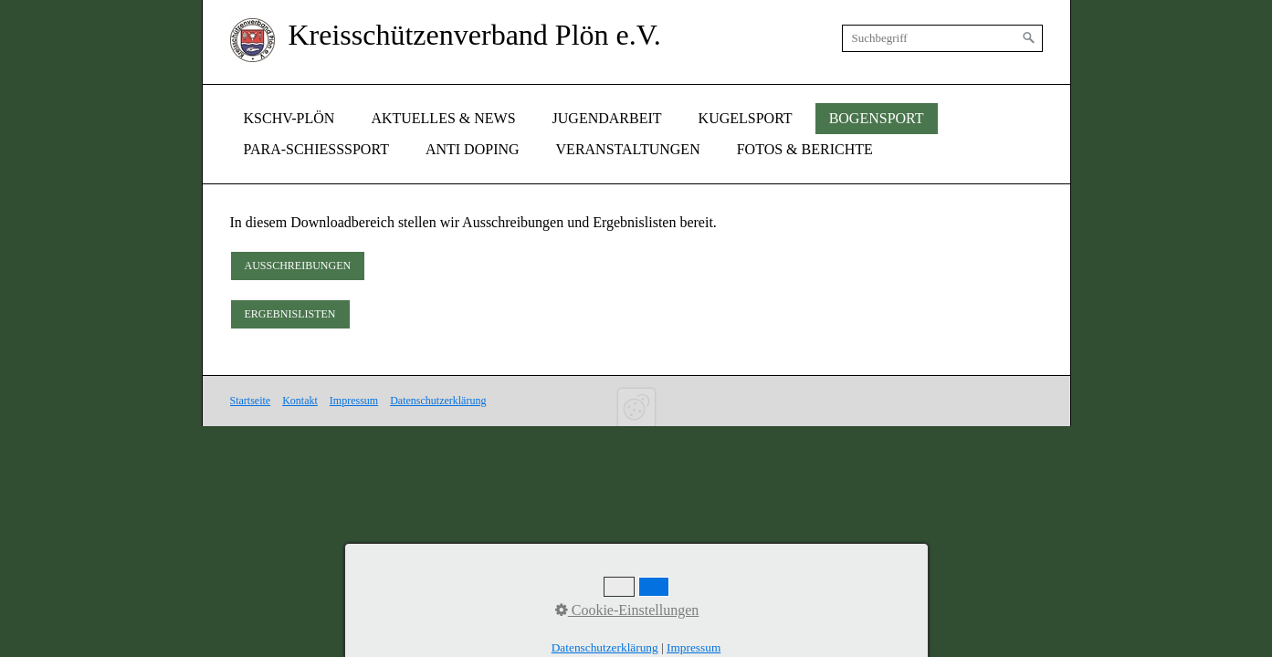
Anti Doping (473, 149)
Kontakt (300, 400)
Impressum (354, 400)
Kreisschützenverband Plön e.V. (475, 34)
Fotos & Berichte (805, 149)
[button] (298, 266)
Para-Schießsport (316, 149)
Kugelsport (746, 118)
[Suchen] (1029, 38)
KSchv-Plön (289, 118)
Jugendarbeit (607, 118)
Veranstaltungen (628, 149)
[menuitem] (289, 118)
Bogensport (876, 118)
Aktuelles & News (443, 118)
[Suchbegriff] (942, 38)
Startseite (250, 400)
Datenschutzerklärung (438, 400)
